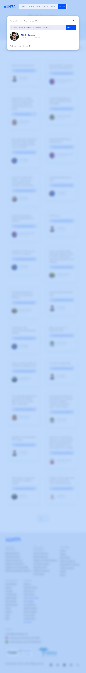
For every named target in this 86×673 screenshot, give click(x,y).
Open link (70, 27)
